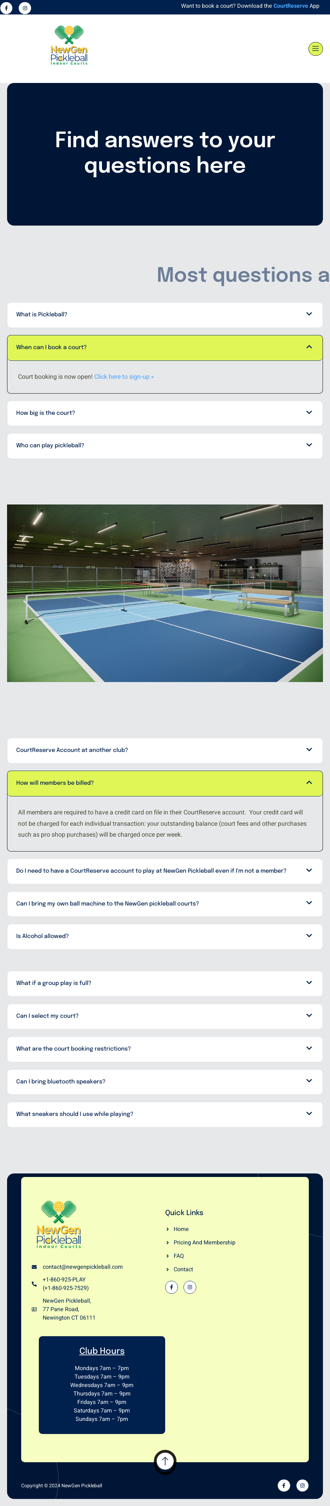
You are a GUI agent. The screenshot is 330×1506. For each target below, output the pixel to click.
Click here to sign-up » (124, 376)
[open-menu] (315, 49)
